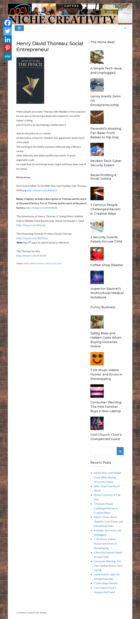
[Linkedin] (7, 39)
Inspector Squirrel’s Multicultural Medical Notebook (107, 293)
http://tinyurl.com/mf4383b (41, 207)
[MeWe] (7, 56)
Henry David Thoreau (34, 263)
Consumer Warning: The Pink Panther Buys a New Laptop (106, 407)
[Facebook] (7, 23)
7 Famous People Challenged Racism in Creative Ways (105, 209)
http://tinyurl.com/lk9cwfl (31, 255)
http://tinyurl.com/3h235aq (32, 238)
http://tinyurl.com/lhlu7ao (31, 225)
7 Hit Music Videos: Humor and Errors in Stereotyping (106, 374)
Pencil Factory (53, 263)
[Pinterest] (7, 48)
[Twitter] (7, 31)
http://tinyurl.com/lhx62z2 (42, 190)
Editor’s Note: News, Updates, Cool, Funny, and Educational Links (108, 521)
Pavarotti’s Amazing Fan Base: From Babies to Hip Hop (105, 133)
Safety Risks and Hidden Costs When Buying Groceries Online (107, 477)
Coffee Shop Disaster (106, 265)
